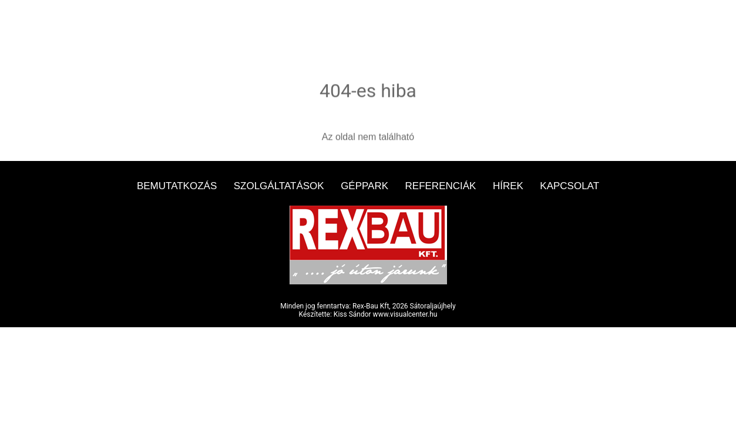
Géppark (364, 186)
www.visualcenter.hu (405, 314)
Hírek (508, 186)
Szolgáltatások (279, 186)
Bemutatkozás (177, 186)
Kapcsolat (569, 186)
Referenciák (440, 186)
